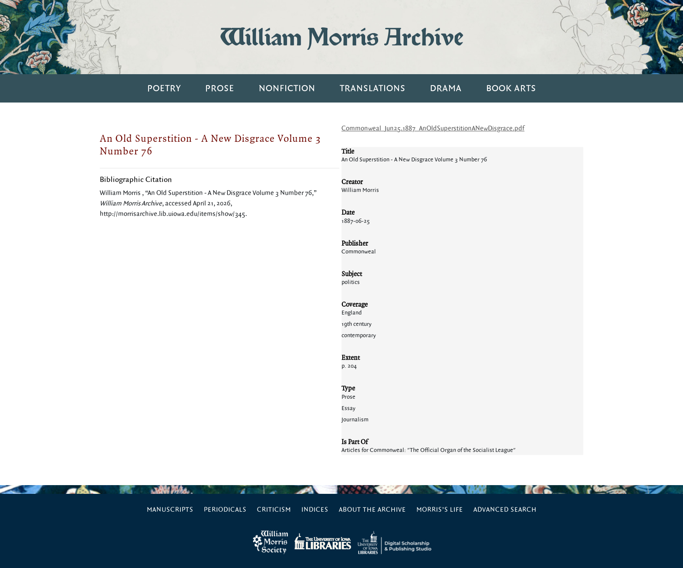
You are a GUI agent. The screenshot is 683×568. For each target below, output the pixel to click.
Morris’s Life (439, 510)
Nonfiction (287, 88)
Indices (314, 510)
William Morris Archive (341, 37)
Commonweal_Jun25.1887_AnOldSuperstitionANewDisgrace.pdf (433, 128)
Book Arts (511, 88)
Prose (219, 88)
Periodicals (225, 510)
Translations (373, 88)
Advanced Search (505, 510)
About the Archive (372, 510)
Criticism (274, 510)
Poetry (164, 88)
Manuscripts (170, 510)
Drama (446, 88)
